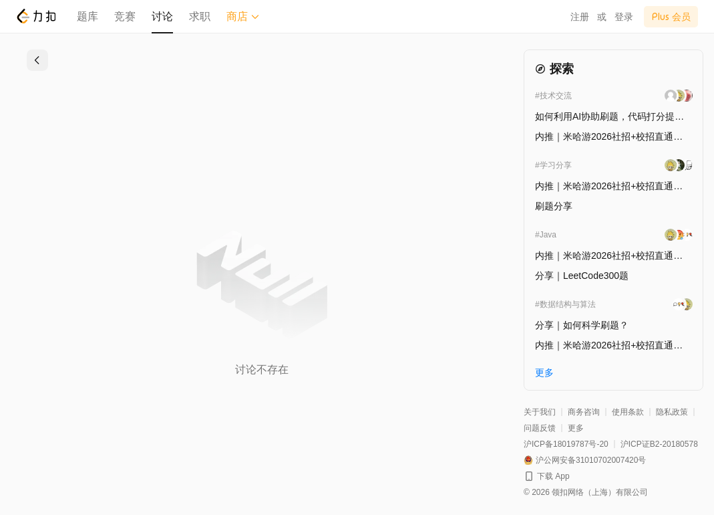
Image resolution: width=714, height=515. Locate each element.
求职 (199, 16)
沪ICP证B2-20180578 (659, 444)
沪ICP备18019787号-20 (566, 444)
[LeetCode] (35, 16)
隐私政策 (672, 412)
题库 (87, 16)
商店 (243, 16)
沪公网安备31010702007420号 (591, 460)
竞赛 (125, 16)
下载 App (553, 476)
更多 (576, 428)
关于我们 (540, 412)
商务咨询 (584, 412)
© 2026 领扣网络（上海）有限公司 (586, 492)
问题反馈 (540, 428)
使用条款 (628, 412)
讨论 (162, 16)
